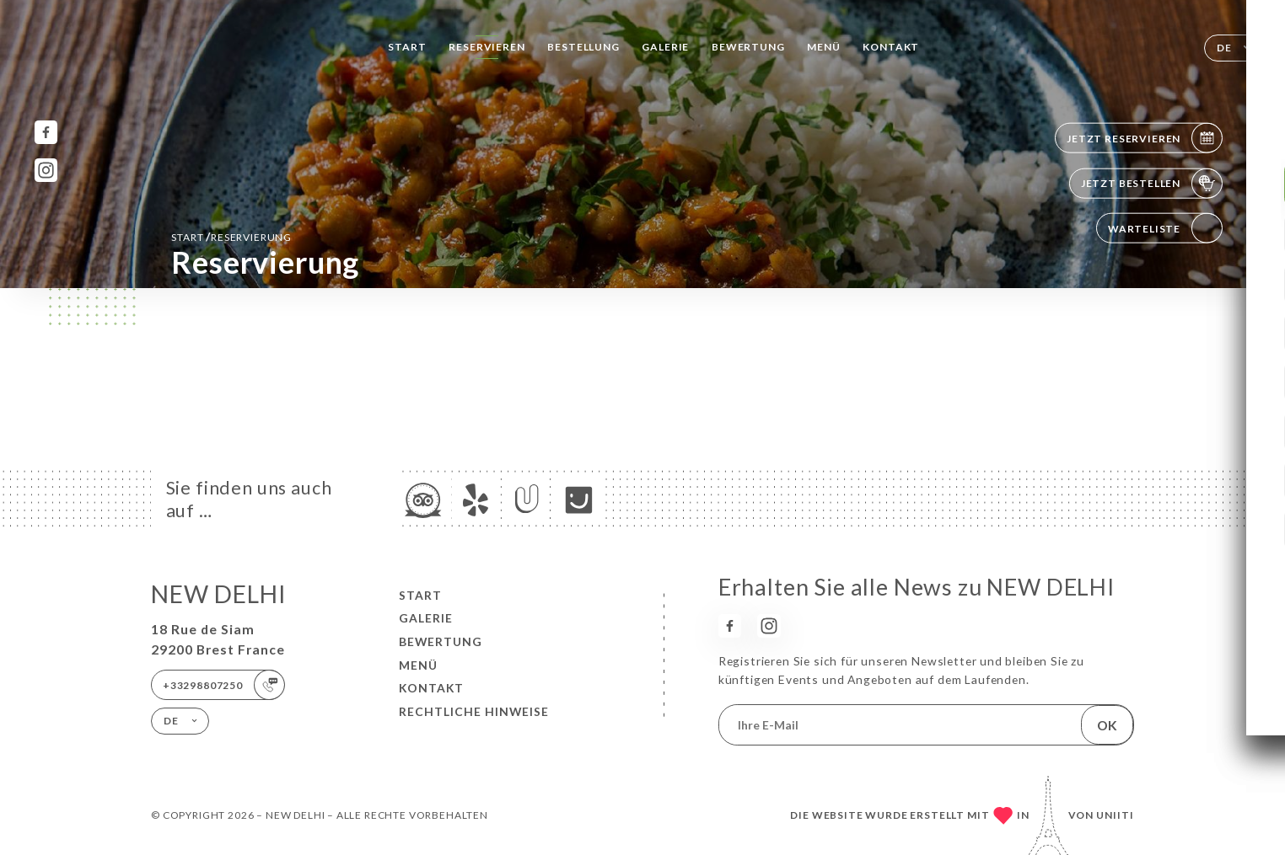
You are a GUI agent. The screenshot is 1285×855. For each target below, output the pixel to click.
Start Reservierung (231, 236)
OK (1107, 725)
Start (407, 46)
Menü (823, 46)
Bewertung (748, 46)
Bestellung (583, 46)
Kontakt (891, 46)
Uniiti (1115, 815)
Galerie (665, 46)
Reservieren (486, 46)
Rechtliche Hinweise (474, 711)
